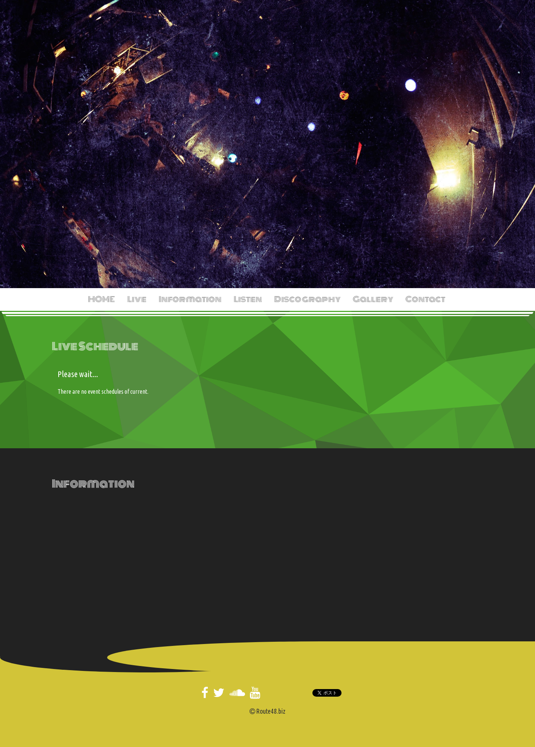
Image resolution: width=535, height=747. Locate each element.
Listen (248, 299)
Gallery (373, 299)
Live (137, 299)
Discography (307, 299)
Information (190, 299)
